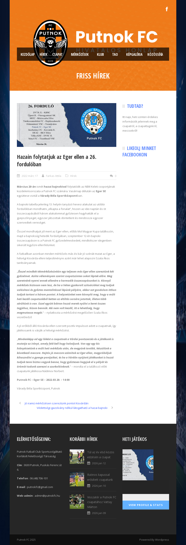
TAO (115, 54)
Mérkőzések (80, 54)
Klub (100, 54)
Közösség (154, 54)
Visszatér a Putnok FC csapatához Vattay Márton (101, 502)
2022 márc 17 (30, 176)
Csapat (57, 54)
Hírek (43, 54)
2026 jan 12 (99, 463)
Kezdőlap (28, 54)
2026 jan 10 (99, 486)
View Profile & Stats (146, 505)
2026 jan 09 (99, 513)
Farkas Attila (53, 176)
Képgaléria (134, 54)
